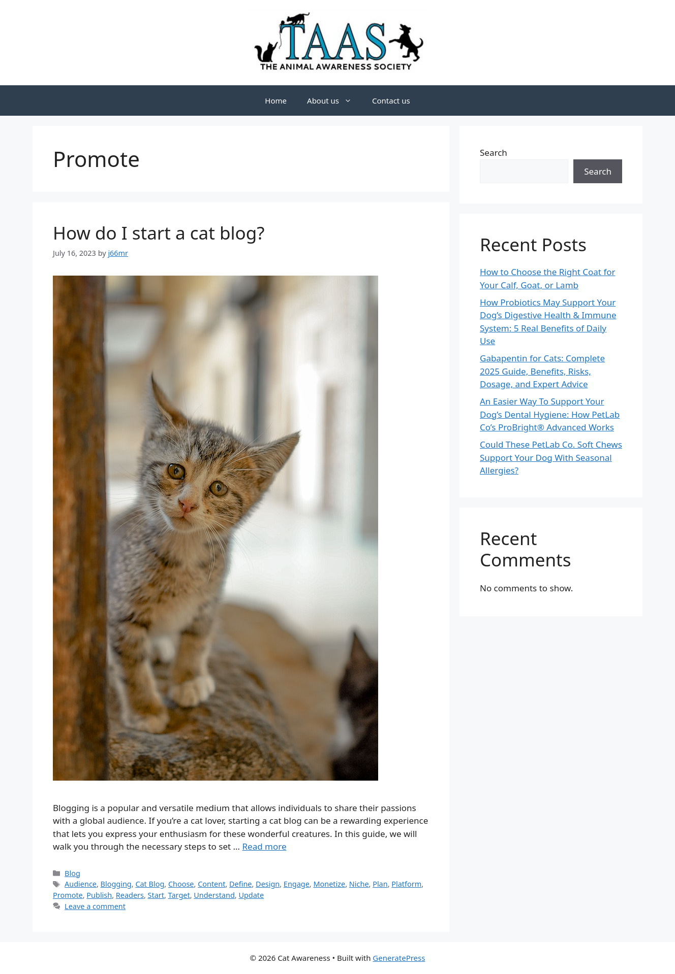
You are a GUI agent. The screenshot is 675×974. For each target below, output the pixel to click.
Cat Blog (149, 884)
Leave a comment (95, 906)
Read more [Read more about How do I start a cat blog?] (264, 846)
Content (211, 884)
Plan (380, 884)
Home (276, 100)
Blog (72, 873)
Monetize (329, 884)
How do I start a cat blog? (158, 233)
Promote (68, 895)
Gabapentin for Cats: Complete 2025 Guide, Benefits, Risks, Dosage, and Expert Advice (542, 371)
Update (251, 895)
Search (493, 152)
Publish (99, 895)
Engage (297, 884)
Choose (181, 884)
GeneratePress (399, 958)
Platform (406, 884)
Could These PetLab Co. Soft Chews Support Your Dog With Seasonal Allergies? (551, 457)
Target (179, 895)
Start (156, 895)
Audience (81, 884)
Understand (214, 895)
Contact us (391, 100)
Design (268, 884)
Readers (130, 895)
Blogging (116, 884)
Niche (359, 884)
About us (334, 100)
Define (240, 884)
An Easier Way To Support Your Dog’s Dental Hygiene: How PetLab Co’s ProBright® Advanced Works (550, 414)
